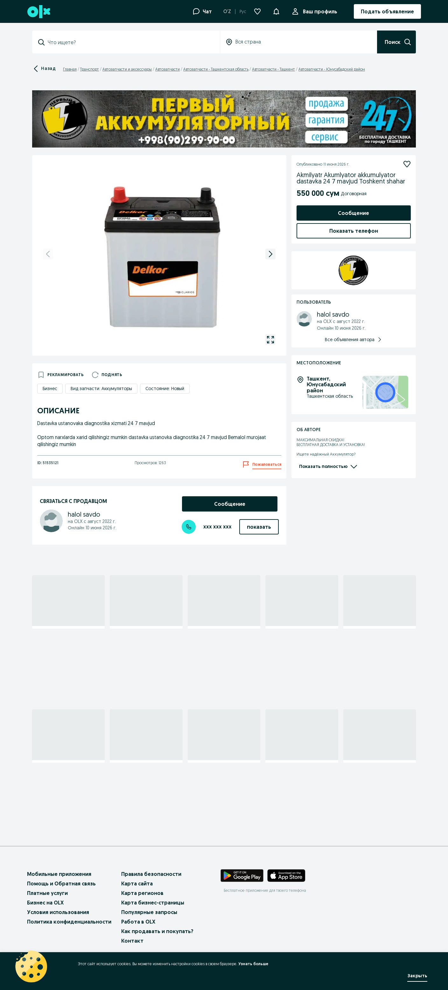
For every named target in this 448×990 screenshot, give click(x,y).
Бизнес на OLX (45, 902)
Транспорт (89, 69)
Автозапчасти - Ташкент (273, 69)
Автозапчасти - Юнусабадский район (331, 69)
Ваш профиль (318, 11)
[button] (276, 11)
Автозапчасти (167, 69)
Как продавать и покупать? (157, 931)
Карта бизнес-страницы (152, 902)
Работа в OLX (138, 921)
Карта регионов (142, 893)
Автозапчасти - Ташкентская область (215, 69)
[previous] (48, 254)
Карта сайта (137, 883)
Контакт (132, 941)
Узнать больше (253, 963)
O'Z (227, 11)
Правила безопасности (151, 874)
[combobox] (130, 42)
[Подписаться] (407, 164)
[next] (270, 254)
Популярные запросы (149, 912)
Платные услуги (47, 893)
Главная (70, 69)
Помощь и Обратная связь (61, 883)
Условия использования (58, 912)
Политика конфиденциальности (69, 921)
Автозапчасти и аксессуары (127, 69)
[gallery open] (270, 339)
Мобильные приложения (59, 874)
